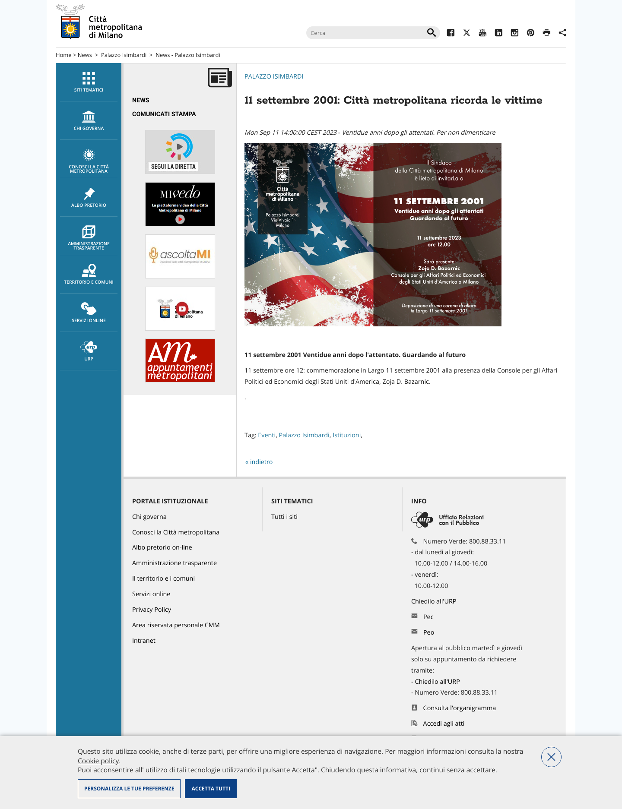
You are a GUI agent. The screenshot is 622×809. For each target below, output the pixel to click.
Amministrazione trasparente (88, 238)
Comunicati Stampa (164, 114)
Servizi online (88, 313)
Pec (428, 617)
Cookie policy (98, 760)
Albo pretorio (88, 198)
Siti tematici (88, 82)
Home (64, 55)
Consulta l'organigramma (459, 708)
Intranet (144, 641)
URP (88, 351)
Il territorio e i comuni (163, 579)
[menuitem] (88, 82)
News (85, 55)
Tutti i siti (284, 517)
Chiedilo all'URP (434, 601)
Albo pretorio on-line (162, 548)
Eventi (267, 435)
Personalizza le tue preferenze (129, 788)
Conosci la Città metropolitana (88, 161)
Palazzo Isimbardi (123, 55)
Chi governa (149, 517)
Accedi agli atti (444, 724)
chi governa (88, 121)
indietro (261, 462)
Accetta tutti (210, 788)
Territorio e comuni (88, 274)
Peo (428, 633)
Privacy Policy (151, 610)
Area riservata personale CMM (176, 625)
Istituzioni (347, 435)
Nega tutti (551, 757)
